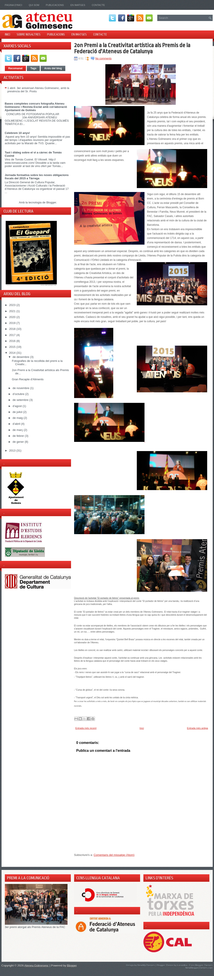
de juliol (18, 412)
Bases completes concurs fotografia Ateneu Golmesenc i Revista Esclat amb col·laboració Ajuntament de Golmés (36, 107)
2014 (12, 352)
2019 (12, 323)
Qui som (34, 5)
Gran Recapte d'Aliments (28, 379)
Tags (33, 68)
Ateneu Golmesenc (36, 965)
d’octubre (19, 394)
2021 (12, 311)
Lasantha (182, 965)
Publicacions (55, 5)
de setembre (21, 400)
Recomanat (15, 68)
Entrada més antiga (197, 728)
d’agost (18, 406)
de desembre (21, 357)
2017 (12, 335)
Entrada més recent (86, 728)
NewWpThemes (146, 965)
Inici (7, 34)
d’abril (17, 423)
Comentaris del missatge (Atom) (114, 855)
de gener (19, 441)
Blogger (51, 202)
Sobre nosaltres (28, 34)
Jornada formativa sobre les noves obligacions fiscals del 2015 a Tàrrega (37, 176)
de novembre (21, 388)
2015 (12, 346)
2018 (12, 329)
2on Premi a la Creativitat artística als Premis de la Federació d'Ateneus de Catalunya (132, 48)
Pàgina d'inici (13, 5)
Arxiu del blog (53, 68)
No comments (103, 58)
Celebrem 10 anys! (17, 133)
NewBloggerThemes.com (199, 968)
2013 (12, 450)
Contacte (98, 5)
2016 (12, 341)
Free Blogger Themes (200, 965)
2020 (12, 317)
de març (18, 430)
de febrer (19, 435)
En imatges (77, 5)
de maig (18, 418)
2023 (12, 305)
